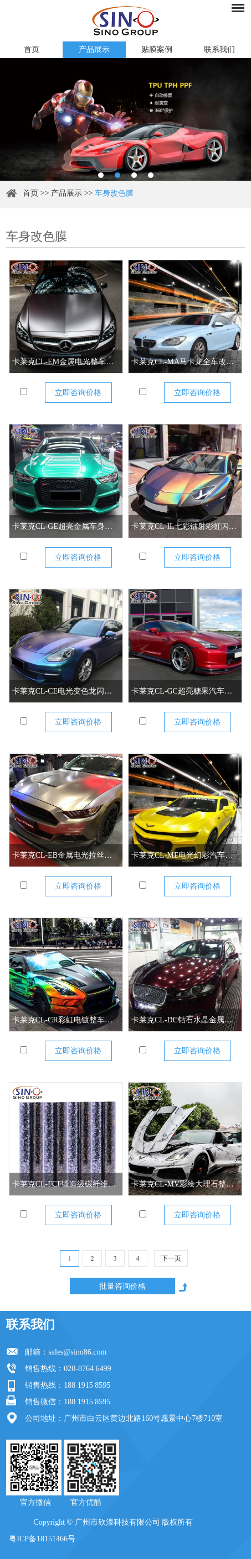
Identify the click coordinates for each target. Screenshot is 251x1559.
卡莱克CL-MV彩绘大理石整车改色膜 (185, 1184)
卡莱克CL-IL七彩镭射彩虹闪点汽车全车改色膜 (185, 526)
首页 (31, 49)
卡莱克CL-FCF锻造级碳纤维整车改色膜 (66, 1184)
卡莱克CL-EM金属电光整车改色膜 (66, 362)
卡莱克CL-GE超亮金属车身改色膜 (66, 526)
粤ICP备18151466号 (42, 1539)
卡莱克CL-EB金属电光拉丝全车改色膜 (66, 855)
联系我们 (219, 49)
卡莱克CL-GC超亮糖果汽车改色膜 (185, 691)
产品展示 (94, 49)
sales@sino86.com (77, 1352)
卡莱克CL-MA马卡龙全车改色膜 (185, 362)
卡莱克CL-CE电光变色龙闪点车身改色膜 (66, 691)
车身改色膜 (114, 193)
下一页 (171, 1258)
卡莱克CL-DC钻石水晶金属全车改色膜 (185, 1020)
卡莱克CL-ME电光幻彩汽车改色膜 (185, 855)
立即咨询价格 (78, 393)
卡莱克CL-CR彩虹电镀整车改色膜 (66, 1020)
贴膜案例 (156, 49)
